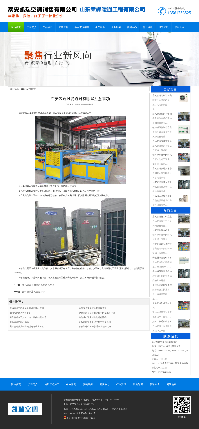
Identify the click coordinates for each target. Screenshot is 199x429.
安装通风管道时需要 (162, 258)
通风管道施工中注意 (162, 216)
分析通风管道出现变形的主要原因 (95, 322)
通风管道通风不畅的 (162, 114)
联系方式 (179, 27)
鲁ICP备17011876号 (110, 400)
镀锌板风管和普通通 (162, 127)
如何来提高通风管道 (162, 182)
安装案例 (88, 384)
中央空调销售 (81, 27)
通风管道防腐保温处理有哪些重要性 (27, 326)
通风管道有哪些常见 (162, 141)
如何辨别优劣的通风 (162, 155)
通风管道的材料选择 (19, 322)
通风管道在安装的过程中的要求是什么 (97, 313)
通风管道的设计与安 (162, 95)
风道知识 (163, 27)
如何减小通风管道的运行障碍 (93, 317)
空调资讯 (30, 89)
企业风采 (116, 27)
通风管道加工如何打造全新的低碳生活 (28, 317)
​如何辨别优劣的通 (161, 230)
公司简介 (32, 27)
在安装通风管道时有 (162, 244)
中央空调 (71, 384)
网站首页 (16, 27)
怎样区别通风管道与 (162, 285)
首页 (23, 89)
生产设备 (100, 27)
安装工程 (63, 27)
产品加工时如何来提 (162, 196)
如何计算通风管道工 (162, 321)
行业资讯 (148, 27)
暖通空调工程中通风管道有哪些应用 (27, 308)
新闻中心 (132, 27)
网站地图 (171, 384)
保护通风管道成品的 (162, 271)
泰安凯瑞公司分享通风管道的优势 (95, 326)
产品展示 (47, 27)
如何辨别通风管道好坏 (33, 291)
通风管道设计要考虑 (162, 168)
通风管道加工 (52, 384)
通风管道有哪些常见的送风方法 (38, 285)
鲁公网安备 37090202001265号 (79, 418)
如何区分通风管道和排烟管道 (93, 308)
